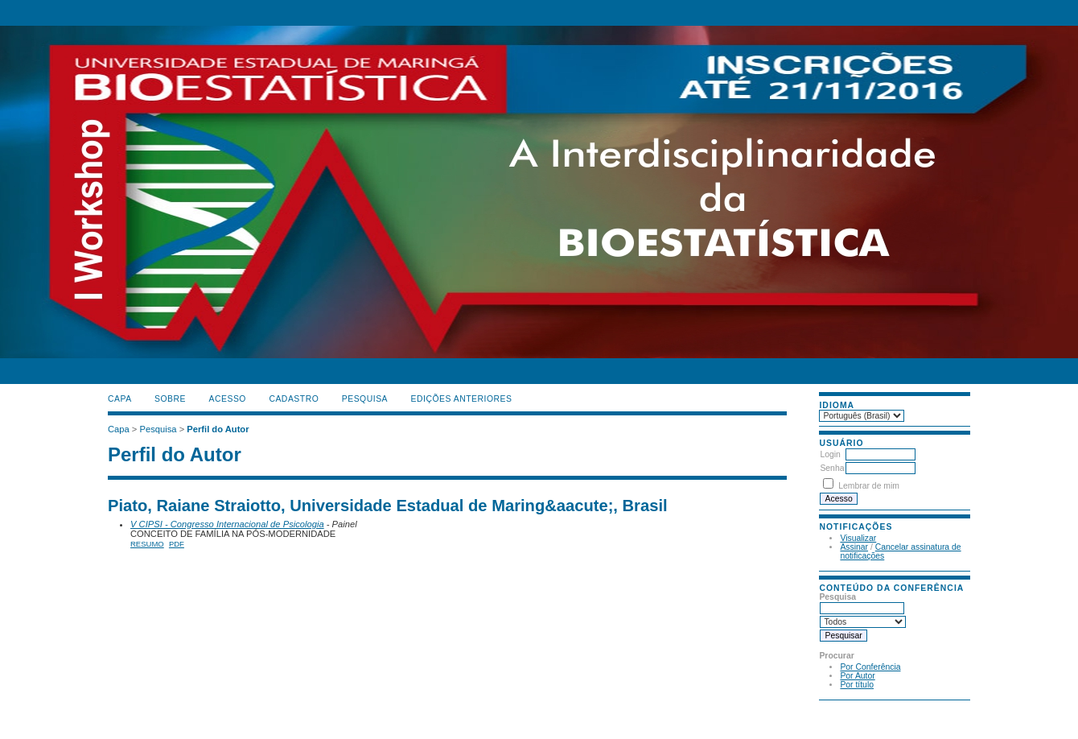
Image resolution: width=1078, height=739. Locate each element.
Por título (857, 684)
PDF (176, 543)
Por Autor (857, 675)
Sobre (170, 398)
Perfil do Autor (218, 429)
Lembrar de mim (868, 485)
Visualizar (858, 538)
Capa (120, 398)
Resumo (147, 543)
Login (830, 454)
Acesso (227, 398)
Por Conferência (870, 667)
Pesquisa (365, 398)
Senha (832, 468)
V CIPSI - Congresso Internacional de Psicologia (227, 524)
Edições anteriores (461, 398)
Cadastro (294, 398)
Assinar (854, 547)
